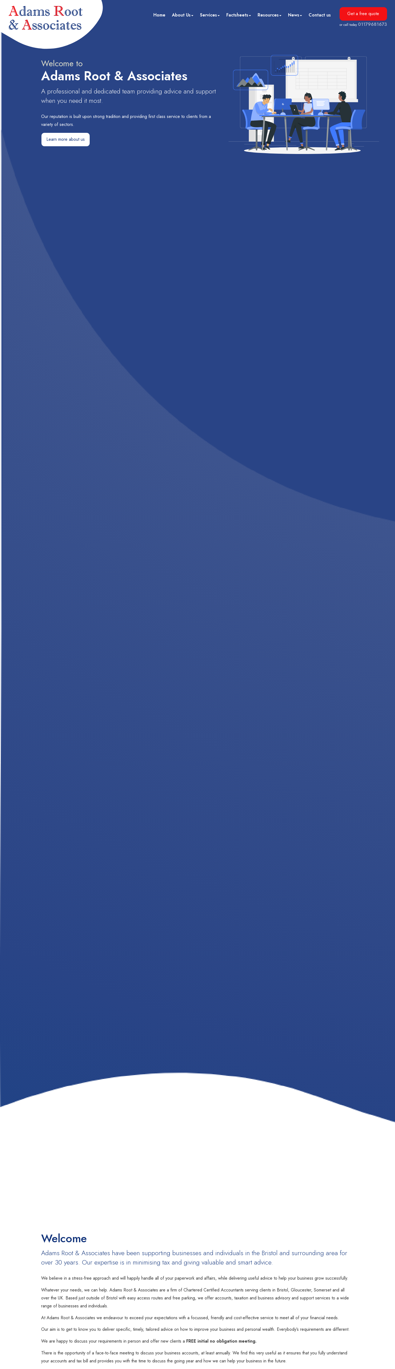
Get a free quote (363, 13)
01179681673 (372, 24)
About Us (182, 15)
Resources (269, 15)
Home (159, 15)
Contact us (320, 15)
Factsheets (238, 15)
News (295, 15)
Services (210, 15)
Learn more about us (65, 139)
